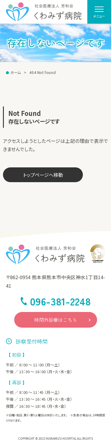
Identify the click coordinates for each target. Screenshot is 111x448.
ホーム (15, 72)
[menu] (99, 12)
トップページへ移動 (43, 174)
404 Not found (42, 72)
